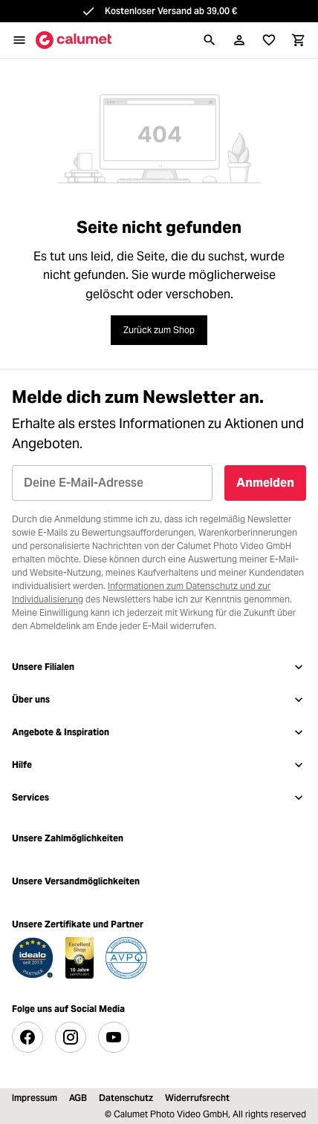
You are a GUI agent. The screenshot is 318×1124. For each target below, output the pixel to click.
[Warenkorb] (298, 40)
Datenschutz (126, 1097)
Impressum (34, 1097)
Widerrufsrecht (197, 1097)
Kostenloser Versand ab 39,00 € (171, 10)
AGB (78, 1097)
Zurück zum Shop (159, 329)
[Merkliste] (269, 40)
